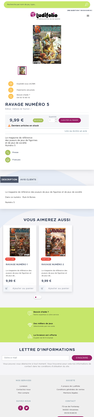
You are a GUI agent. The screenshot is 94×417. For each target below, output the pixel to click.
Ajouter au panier (69, 120)
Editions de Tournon (21, 109)
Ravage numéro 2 (53, 264)
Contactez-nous (23, 366)
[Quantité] (52, 120)
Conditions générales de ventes (70, 366)
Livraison (23, 363)
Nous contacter (70, 396)
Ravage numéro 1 (17, 264)
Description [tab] (9, 179)
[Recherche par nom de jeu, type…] (47, 4)
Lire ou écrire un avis (76, 131)
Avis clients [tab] (28, 179)
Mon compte (23, 370)
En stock (38, 120)
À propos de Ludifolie (70, 363)
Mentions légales (70, 370)
